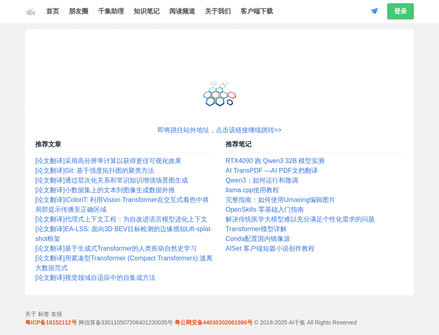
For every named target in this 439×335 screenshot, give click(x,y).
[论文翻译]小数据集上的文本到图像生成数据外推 (105, 190)
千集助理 (111, 11)
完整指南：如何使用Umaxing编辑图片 (280, 199)
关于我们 (218, 11)
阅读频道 (182, 11)
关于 (30, 314)
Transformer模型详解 (256, 228)
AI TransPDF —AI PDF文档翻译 (272, 170)
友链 (56, 314)
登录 (400, 11)
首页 (52, 11)
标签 (43, 314)
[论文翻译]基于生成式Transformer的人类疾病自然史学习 (116, 248)
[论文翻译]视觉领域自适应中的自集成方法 (95, 277)
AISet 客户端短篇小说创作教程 (270, 248)
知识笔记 (147, 11)
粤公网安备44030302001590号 (214, 322)
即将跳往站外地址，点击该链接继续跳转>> (220, 130)
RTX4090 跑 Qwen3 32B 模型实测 (275, 160)
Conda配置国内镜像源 (258, 238)
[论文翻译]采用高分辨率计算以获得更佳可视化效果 (108, 160)
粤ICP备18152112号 (51, 322)
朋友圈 (78, 11)
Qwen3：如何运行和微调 (262, 180)
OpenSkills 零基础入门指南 (265, 209)
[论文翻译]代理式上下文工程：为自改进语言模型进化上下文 (121, 219)
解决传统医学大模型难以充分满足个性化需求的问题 (300, 219)
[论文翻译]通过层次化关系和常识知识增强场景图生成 (111, 180)
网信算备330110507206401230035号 (126, 322)
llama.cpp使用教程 (252, 190)
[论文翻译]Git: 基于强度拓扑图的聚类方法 (94, 170)
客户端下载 (257, 11)
